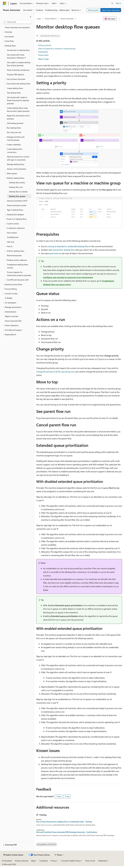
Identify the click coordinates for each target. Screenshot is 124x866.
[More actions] (120, 19)
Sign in (118, 3)
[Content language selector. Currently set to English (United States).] (13, 855)
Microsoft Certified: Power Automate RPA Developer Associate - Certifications (66, 832)
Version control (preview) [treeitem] (16, 169)
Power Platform (51, 18)
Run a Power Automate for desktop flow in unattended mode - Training (64, 822)
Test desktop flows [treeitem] (14, 93)
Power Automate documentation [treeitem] (17, 27)
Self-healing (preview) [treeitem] (15, 123)
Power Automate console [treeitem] (16, 205)
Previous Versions (21, 861)
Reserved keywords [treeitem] (14, 255)
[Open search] (112, 3)
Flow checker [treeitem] (12, 233)
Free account (93, 10)
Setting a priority (44, 45)
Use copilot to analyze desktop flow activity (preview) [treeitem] (18, 64)
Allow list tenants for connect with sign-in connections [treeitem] (18, 158)
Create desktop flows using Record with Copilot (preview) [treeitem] (18, 109)
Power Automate (67, 18)
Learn (39, 18)
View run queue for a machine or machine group (56, 48)
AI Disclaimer (7, 861)
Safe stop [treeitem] (10, 242)
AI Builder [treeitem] (8, 298)
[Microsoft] (4, 3)
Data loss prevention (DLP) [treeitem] (17, 201)
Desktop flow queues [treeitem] (17, 196)
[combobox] (17, 22)
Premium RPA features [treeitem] (15, 74)
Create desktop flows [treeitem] (15, 88)
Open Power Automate (111, 10)
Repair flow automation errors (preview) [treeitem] (18, 117)
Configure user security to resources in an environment (68, 277)
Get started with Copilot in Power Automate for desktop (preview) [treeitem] (18, 100)
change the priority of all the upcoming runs (55, 371)
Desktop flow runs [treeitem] (16, 187)
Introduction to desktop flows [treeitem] (18, 50)
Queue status (43, 55)
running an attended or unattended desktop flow (68, 246)
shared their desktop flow (64, 249)
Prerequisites (43, 52)
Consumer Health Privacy (70, 861)
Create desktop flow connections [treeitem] (14, 150)
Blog (33, 861)
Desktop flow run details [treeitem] (18, 191)
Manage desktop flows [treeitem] (15, 164)
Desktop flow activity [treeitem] (17, 182)
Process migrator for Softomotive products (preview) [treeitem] (19, 273)
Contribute (44, 861)
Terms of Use (90, 861)
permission (54, 253)
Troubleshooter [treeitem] (12, 237)
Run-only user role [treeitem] (14, 132)
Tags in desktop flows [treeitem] (15, 210)
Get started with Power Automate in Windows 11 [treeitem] (16, 56)
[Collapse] (30, 16)
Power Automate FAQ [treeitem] (13, 321)
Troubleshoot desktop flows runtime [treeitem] (17, 266)
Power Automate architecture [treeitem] (18, 70)
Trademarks (102, 861)
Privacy (53, 861)
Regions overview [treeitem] (11, 316)
